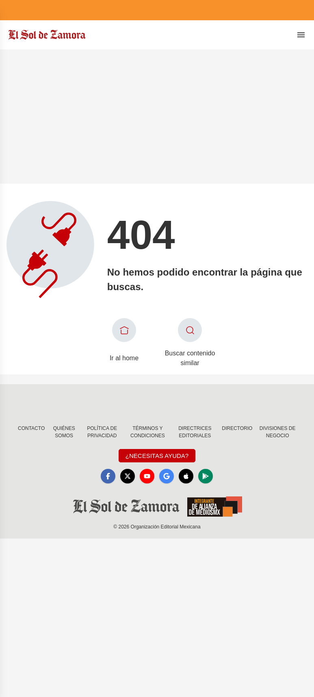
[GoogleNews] (166, 476)
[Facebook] (108, 476)
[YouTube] (147, 476)
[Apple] (186, 476)
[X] (127, 476)
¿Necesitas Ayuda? (157, 455)
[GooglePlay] (205, 476)
